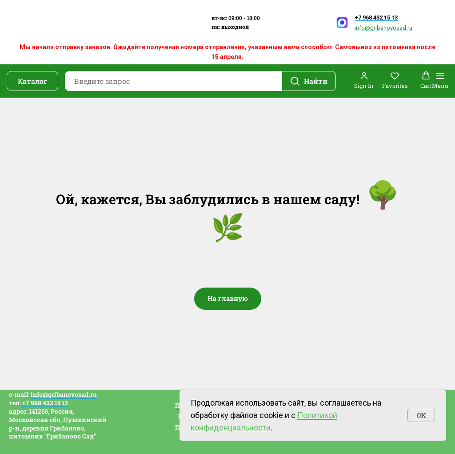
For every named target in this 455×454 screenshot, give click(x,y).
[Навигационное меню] (440, 81)
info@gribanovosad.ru (383, 27)
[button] (364, 80)
